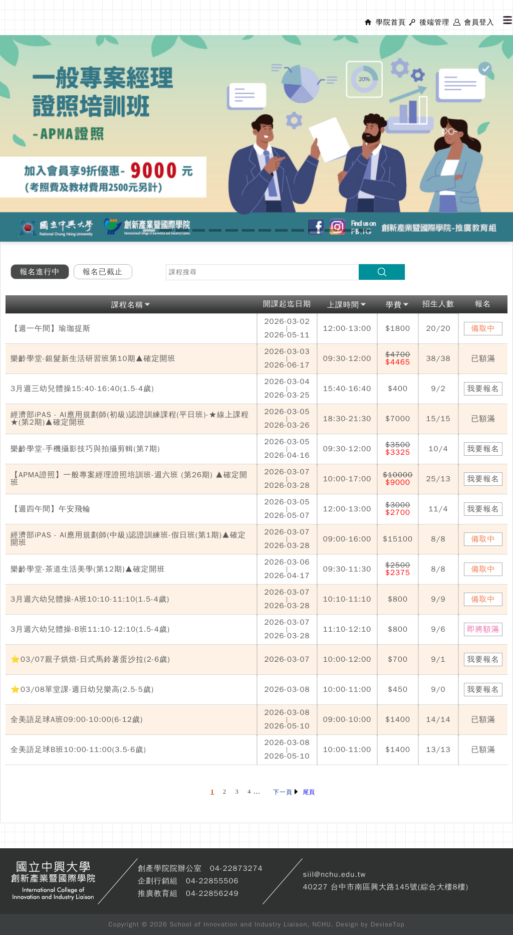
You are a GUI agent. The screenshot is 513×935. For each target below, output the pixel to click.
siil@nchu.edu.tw (334, 874)
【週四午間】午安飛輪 (51, 508)
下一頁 (285, 792)
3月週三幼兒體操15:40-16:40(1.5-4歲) (82, 388)
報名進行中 (40, 271)
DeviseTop (388, 924)
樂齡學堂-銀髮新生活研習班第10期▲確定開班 (93, 358)
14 (364, 230)
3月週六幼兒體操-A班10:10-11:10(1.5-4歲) (90, 599)
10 (298, 230)
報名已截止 (103, 271)
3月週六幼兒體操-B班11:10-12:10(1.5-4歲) (90, 629)
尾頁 (309, 792)
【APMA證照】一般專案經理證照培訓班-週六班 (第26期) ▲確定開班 (129, 478)
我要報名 (483, 388)
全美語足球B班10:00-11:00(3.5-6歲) (78, 749)
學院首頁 (391, 22)
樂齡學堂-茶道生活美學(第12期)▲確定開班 (88, 569)
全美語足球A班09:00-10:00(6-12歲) (77, 719)
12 (331, 230)
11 (314, 230)
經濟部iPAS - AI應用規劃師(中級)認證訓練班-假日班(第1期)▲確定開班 (128, 538)
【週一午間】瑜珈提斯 (51, 328)
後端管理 (434, 22)
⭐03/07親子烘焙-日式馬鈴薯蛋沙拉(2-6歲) (90, 659)
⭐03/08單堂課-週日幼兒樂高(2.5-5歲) (82, 689)
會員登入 (479, 22)
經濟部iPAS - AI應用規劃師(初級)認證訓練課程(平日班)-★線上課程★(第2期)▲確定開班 (130, 418)
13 (347, 230)
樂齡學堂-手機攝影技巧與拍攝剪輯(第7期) (85, 448)
